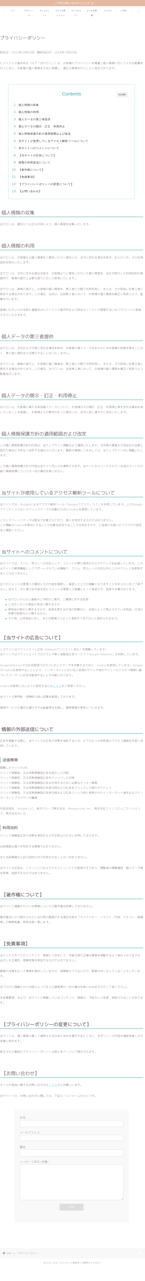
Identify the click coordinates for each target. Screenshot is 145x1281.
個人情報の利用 (29, 112)
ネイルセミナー (76, 12)
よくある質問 (92, 12)
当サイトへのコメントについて (39, 148)
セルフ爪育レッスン (60, 12)
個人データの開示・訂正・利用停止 (42, 126)
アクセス (108, 11)
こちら (57, 686)
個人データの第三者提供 (35, 119)
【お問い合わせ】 (30, 191)
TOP (12, 11)
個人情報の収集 (29, 105)
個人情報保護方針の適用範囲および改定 (45, 133)
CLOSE (122, 95)
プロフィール (29, 12)
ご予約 (123, 11)
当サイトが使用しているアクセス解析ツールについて (54, 140)
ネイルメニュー (45, 12)
